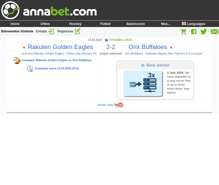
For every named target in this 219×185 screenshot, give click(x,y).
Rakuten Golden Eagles (59, 46)
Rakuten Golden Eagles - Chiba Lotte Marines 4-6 (65, 53)
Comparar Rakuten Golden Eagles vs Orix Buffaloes (52, 60)
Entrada (45, 31)
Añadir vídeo (110, 104)
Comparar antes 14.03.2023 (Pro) (52, 68)
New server (155, 65)
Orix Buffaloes (149, 46)
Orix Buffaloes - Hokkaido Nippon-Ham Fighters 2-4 (157, 53)
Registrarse (69, 31)
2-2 (110, 46)
